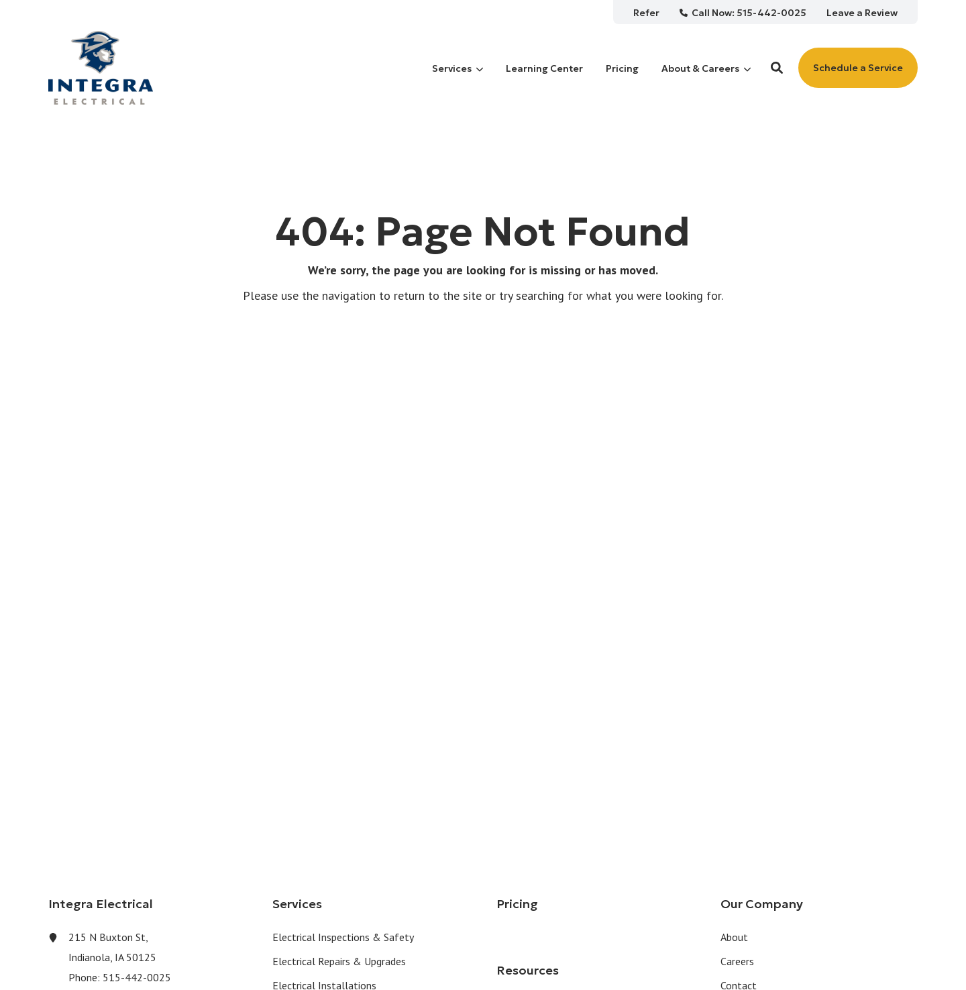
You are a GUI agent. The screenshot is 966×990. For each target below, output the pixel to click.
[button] (777, 68)
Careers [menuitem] (737, 961)
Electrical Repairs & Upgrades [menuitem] (339, 961)
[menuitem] (646, 12)
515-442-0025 (137, 977)
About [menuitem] (734, 937)
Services (457, 68)
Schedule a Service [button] (858, 68)
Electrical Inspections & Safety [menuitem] (343, 937)
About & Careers (706, 68)
